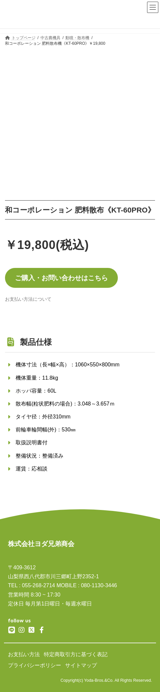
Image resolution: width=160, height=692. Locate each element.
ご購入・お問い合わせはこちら (61, 278)
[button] (28, 299)
